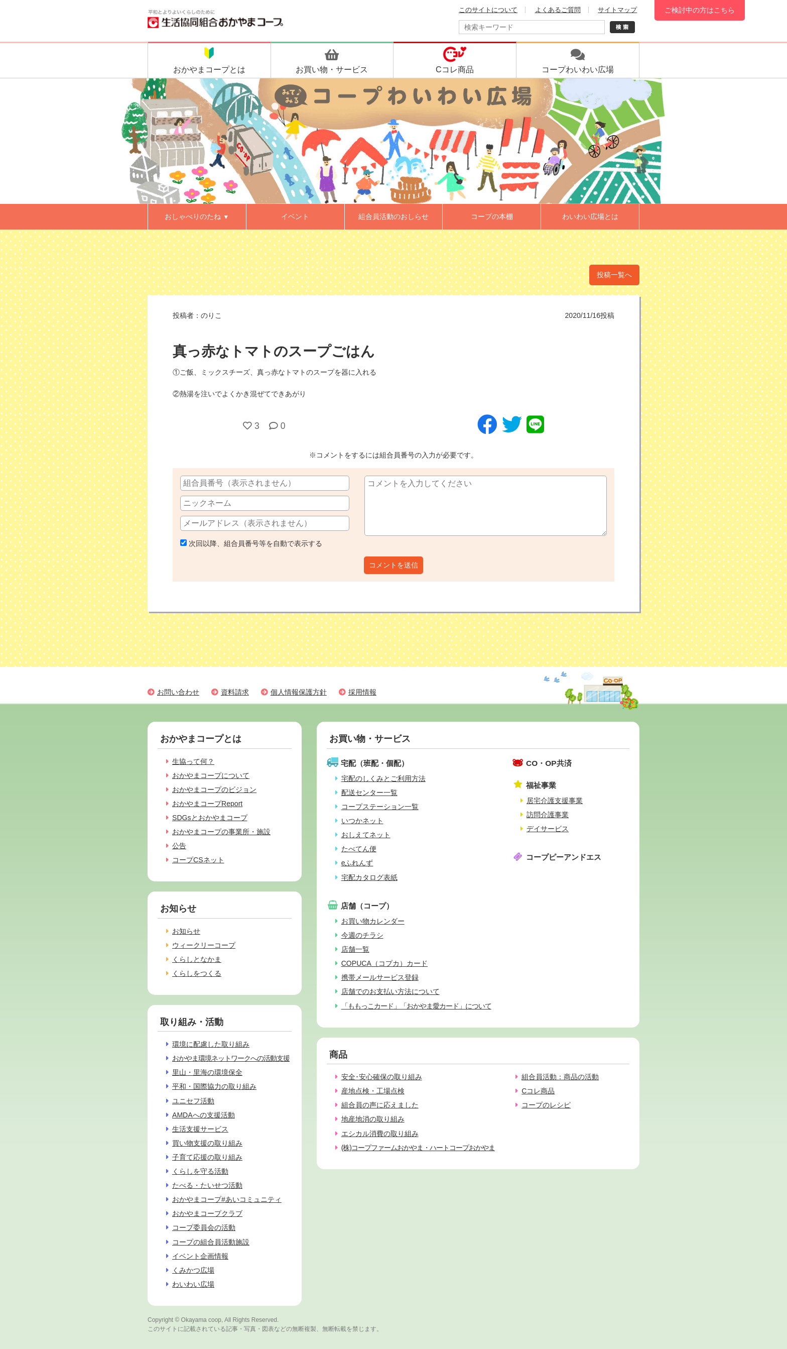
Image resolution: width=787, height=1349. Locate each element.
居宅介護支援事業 (555, 801)
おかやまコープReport (207, 804)
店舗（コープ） (367, 906)
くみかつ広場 (193, 1270)
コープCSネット (198, 860)
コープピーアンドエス (563, 857)
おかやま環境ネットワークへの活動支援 (231, 1058)
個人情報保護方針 (299, 692)
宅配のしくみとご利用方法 (383, 778)
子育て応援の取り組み (207, 1157)
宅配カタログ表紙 (369, 877)
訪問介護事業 (548, 815)
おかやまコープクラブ (207, 1213)
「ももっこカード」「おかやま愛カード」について (416, 1006)
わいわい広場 (193, 1284)
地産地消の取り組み (373, 1119)
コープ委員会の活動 (203, 1227)
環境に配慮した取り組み (210, 1044)
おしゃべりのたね (197, 216)
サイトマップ (617, 10)
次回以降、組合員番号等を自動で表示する (251, 543)
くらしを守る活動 (200, 1171)
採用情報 (362, 692)
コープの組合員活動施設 (210, 1242)
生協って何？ (193, 761)
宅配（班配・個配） (375, 763)
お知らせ (186, 931)
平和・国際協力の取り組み (214, 1086)
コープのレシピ (546, 1105)
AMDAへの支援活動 (203, 1115)
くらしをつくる (196, 973)
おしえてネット (365, 835)
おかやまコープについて (210, 775)
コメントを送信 (393, 565)
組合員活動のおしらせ (393, 216)
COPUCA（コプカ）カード (384, 963)
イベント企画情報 (200, 1256)
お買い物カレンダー (373, 921)
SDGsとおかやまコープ (209, 818)
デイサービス (548, 829)
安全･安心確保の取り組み (381, 1077)
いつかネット (362, 821)
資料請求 (235, 692)
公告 (179, 846)
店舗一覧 (355, 949)
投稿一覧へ (614, 275)
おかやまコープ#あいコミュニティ (227, 1199)
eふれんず (357, 863)
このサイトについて (488, 10)
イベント (295, 216)
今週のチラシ (362, 935)
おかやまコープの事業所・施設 (221, 832)
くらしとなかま (196, 959)
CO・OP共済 (549, 763)
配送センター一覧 (369, 793)
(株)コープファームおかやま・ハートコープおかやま (418, 1148)
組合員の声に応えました (380, 1105)
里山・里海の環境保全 (207, 1072)
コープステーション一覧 (380, 807)
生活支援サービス (200, 1129)
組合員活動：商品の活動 (560, 1077)
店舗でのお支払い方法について (390, 991)
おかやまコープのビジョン (214, 789)
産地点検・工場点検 (373, 1091)
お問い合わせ (178, 692)
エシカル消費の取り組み (380, 1134)
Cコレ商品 (538, 1091)
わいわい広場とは (590, 216)
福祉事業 (541, 785)
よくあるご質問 (558, 10)
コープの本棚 (492, 216)
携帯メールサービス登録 (380, 977)
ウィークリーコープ (203, 945)
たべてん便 (358, 849)
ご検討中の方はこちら (700, 10)
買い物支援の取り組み (207, 1143)
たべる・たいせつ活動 (207, 1185)
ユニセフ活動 (193, 1101)
